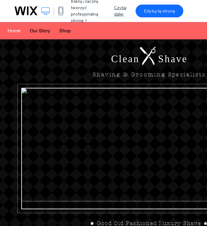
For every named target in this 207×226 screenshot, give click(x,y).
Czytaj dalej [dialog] (120, 11)
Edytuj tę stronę (159, 11)
